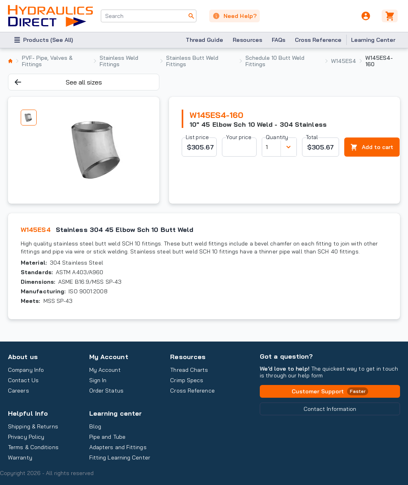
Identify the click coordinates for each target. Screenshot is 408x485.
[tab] (29, 118)
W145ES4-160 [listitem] (379, 61)
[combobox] (148, 16)
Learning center (115, 413)
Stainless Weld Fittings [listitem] (119, 61)
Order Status (106, 390)
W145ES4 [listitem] (343, 61)
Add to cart (372, 147)
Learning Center (373, 39)
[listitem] (10, 61)
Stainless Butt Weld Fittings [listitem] (192, 61)
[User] (365, 16)
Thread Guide (204, 39)
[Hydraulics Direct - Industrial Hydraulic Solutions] (50, 16)
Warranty (20, 457)
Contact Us (23, 380)
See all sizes (58, 82)
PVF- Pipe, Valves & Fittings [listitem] (47, 61)
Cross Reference (318, 39)
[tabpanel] (98, 150)
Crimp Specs (186, 380)
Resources (247, 39)
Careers (18, 390)
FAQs (278, 39)
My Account (108, 357)
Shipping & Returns (33, 426)
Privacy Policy (26, 436)
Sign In (98, 380)
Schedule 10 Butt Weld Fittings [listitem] (274, 61)
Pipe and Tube (107, 436)
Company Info (26, 369)
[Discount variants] (288, 147)
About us (23, 357)
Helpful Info (28, 413)
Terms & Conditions (33, 447)
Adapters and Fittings (118, 447)
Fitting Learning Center (119, 457)
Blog (95, 426)
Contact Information (330, 408)
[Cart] (391, 16)
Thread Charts (189, 369)
